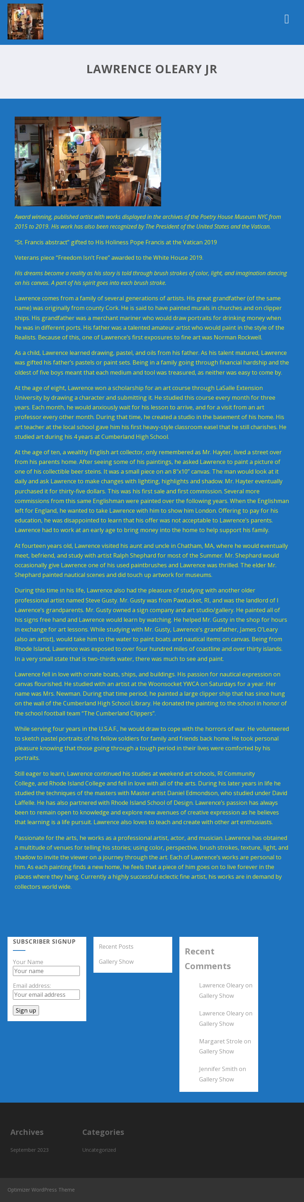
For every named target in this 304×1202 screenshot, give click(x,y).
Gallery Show (116, 962)
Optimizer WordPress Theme (41, 1189)
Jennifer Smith (218, 1069)
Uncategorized (99, 1149)
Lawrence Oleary (221, 985)
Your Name (28, 962)
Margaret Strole (220, 1041)
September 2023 (29, 1149)
